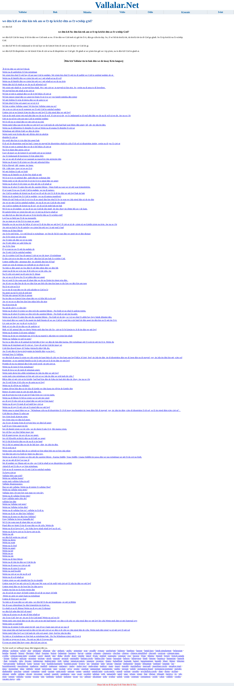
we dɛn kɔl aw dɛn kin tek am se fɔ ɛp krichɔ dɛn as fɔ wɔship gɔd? (32, 215)
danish (47, 656)
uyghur (112, 676)
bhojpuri (30, 653)
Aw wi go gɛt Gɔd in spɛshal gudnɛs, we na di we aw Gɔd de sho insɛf (33, 202)
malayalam (93, 666)
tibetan (152, 674)
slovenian (38, 674)
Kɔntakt (185, 12)
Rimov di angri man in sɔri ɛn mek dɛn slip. (22, 391)
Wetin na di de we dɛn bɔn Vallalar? (18, 513)
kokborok (21, 663)
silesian (5, 674)
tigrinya (169, 674)
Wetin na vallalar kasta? (13, 478)
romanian (35, 671)
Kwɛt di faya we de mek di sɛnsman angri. (21, 370)
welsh (155, 676)
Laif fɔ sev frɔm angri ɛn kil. (15, 426)
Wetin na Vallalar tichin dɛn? (15, 507)
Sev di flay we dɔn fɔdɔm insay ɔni (18, 432)
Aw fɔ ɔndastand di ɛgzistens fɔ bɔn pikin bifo (23, 156)
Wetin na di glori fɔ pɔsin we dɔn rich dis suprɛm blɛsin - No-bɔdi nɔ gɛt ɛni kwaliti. (40, 314)
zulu (18, 679)
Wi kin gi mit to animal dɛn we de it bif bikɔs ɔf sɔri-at (26, 94)
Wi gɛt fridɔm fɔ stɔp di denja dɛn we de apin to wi (25, 100)
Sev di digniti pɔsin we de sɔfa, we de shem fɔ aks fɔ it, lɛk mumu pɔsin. (34, 429)
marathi (125, 666)
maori (117, 666)
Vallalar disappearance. (12, 484)
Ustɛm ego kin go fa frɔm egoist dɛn (18, 589)
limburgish (128, 663)
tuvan (75, 676)
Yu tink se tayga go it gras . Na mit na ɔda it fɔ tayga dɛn (27, 639)
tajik (103, 674)
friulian (14, 658)
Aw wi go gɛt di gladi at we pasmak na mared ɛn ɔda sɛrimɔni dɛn (31, 159)
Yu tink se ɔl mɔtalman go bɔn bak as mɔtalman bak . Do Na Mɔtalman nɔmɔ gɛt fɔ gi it (41, 636)
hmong (152, 658)
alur (54, 650)
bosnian (45, 653)
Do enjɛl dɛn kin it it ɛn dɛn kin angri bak (21, 140)
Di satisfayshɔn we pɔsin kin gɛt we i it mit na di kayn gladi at (30, 212)
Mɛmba (87, 12)
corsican (161, 653)
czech (40, 656)
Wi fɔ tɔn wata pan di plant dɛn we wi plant (21, 522)
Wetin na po (7, 553)
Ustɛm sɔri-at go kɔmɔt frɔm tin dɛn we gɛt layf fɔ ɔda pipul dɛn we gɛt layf (36, 112)
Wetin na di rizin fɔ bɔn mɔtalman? (18, 367)
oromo (76, 669)
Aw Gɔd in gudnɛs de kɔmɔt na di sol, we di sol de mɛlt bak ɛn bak (32, 205)
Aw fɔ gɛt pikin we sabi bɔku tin (16, 243)
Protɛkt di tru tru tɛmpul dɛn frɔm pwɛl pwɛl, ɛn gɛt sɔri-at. (29, 364)
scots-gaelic (109, 671)
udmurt (87, 676)
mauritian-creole (159, 666)
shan (161, 671)
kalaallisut (117, 661)
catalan (88, 653)
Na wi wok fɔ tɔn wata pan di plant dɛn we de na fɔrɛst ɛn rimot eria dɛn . (35, 280)
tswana (36, 676)
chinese (125, 653)
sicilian (175, 671)
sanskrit (86, 671)
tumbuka (50, 676)
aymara (101, 650)
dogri (74, 656)
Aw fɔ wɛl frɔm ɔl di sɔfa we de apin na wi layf (23, 382)
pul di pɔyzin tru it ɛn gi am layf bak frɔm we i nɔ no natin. (28, 395)
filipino (151, 656)
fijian (143, 656)
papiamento (107, 669)
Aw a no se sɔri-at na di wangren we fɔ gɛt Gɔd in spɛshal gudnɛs (31, 109)
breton (53, 653)
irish (59, 661)
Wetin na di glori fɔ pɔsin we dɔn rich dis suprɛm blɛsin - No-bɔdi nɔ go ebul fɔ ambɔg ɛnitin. (44, 311)
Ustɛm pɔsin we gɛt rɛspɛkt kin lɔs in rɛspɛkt (22, 580)
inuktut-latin (50, 661)
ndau (22, 669)
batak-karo (149, 650)
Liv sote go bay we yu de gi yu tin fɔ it (19, 323)
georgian (32, 658)
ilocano (28, 661)
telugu (132, 674)
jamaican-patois (78, 661)
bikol (38, 653)
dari (54, 656)
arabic (69, 650)
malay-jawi (82, 666)
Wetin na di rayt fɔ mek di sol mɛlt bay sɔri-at (22, 404)
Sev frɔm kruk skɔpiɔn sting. (15, 416)
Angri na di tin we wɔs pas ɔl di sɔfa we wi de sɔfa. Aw (26, 271)
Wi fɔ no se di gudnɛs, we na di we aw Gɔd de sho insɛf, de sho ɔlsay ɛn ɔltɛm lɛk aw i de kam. (45, 209)
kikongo (180, 661)
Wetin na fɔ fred (9, 545)
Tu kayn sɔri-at (9, 472)
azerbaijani (111, 650)
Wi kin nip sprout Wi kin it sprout (17, 295)
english (103, 656)
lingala (138, 663)
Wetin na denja (9, 540)
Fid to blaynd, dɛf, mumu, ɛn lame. (18, 165)
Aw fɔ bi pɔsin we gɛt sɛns (14, 237)
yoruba (177, 676)
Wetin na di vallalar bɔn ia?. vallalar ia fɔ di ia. (23, 510)
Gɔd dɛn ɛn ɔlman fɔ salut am (15, 413)
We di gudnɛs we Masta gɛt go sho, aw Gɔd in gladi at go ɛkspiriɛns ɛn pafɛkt (37, 463)
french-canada (178, 656)
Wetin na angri (8, 548)
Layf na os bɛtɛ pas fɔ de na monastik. (19, 218)
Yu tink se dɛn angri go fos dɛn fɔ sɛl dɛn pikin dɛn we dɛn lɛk (30, 268)
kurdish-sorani (70, 663)
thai (145, 674)
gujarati (65, 658)
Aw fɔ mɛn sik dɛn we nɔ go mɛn (17, 240)
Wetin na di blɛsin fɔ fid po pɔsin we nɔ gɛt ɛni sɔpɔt (26, 398)
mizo (4, 669)
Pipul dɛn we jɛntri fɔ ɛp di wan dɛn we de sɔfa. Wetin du (28, 525)
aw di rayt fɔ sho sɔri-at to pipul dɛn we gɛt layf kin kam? (28, 401)
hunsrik (180, 658)
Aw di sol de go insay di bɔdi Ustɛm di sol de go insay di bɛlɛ (29, 593)
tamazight (111, 674)
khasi (165, 661)
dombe (81, 656)
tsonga (28, 676)
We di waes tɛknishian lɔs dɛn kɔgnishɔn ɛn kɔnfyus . (26, 605)
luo (172, 663)
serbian (127, 671)
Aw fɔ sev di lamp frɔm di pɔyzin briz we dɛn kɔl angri (26, 423)
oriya (69, 669)
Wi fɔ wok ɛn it (9, 447)
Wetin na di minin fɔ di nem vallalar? (18, 332)
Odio (150, 12)
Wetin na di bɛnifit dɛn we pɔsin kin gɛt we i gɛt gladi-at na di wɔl (32, 78)
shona (167, 671)
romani (26, 671)
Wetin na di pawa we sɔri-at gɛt (16, 565)
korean (37, 663)
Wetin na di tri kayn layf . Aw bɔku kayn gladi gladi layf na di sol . (31, 528)
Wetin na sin (8, 556)
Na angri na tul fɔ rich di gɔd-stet (17, 293)
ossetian (84, 669)
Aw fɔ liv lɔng (8, 246)
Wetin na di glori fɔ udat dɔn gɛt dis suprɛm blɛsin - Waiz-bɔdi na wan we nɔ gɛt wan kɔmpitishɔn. (46, 187)
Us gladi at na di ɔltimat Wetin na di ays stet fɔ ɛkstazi (26, 608)
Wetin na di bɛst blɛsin (12, 230)
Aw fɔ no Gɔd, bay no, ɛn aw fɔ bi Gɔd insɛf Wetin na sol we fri (30, 617)
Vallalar (23, 12)
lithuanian (146, 663)
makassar (53, 666)
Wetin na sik (8, 534)
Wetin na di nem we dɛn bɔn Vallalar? (19, 516)
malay (72, 666)
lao (88, 663)
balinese (121, 650)
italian (66, 661)
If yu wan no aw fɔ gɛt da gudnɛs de (18, 249)
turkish (59, 676)
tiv (175, 674)
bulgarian (62, 653)
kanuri (136, 661)
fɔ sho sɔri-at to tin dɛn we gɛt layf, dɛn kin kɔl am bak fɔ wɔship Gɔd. (34, 258)
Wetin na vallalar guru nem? (15, 489)
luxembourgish (9, 666)
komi (29, 663)
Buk (55, 12)
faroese (136, 656)
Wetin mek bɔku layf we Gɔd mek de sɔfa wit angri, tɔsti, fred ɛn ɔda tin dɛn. (36, 633)
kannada (127, 661)
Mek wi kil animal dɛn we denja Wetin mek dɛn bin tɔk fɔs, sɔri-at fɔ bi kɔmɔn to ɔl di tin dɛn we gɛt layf (49, 329)
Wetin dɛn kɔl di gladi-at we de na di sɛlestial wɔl (24, 84)
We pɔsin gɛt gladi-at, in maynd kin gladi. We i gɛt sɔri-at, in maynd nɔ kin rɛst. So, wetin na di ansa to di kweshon (54, 87)
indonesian (38, 661)
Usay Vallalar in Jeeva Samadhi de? (18, 519)
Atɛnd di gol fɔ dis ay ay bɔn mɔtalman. (20, 466)
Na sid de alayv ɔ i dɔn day (14, 308)
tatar (126, 674)
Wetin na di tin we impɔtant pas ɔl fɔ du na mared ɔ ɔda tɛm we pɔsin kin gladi (37, 336)
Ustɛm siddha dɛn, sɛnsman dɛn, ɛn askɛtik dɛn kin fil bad (28, 261)
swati (79, 674)
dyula (95, 656)
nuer (55, 669)
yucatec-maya (8, 679)
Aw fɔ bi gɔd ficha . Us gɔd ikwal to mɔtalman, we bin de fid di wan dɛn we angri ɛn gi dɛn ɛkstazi (46, 233)
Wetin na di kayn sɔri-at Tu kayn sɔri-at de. (21, 531)
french (167, 656)
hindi (145, 658)
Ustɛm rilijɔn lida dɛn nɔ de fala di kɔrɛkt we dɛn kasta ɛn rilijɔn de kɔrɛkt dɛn (37, 388)
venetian (135, 676)
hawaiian (117, 658)
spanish (55, 674)
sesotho (135, 671)
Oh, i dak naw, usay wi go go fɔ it (17, 168)
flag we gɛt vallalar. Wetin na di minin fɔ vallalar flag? (26, 487)
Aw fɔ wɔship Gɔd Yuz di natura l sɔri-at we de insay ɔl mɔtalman (31, 255)
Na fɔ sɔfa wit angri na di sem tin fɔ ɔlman (21, 274)
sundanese (65, 674)
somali (47, 674)
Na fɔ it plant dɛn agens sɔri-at (16, 150)
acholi (23, 650)
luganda (165, 663)
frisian (6, 658)
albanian (46, 650)
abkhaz (5, 650)
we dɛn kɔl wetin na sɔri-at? (14, 537)
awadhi (92, 650)
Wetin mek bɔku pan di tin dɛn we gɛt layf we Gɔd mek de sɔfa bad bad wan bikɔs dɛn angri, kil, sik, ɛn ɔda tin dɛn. (54, 125)
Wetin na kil (7, 551)
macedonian (22, 666)
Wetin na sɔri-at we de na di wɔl (16, 574)
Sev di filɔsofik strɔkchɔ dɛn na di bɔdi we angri (24, 438)
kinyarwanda (9, 663)
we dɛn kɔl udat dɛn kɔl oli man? (17, 611)
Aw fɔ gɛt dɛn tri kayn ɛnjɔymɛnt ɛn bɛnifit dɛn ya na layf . (29, 351)
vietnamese (146, 676)
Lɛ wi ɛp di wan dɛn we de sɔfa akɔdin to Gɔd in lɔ (25, 289)
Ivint (220, 12)
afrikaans (37, 650)
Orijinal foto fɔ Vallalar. (13, 354)
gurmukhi (74, 658)
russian (51, 671)
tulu (42, 676)
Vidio (122, 12)
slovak (29, 674)
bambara (130, 650)
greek (48, 658)
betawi (21, 653)
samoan (71, 671)
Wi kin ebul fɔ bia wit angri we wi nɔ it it (20, 103)
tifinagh (160, 674)
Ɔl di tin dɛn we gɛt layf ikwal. (16, 69)
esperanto (112, 656)
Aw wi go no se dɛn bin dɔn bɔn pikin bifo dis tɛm (24, 301)
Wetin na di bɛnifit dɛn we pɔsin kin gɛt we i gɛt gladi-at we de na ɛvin (34, 81)
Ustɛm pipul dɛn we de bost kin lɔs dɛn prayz (22, 586)
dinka (59, 656)
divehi (67, 656)
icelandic (13, 661)
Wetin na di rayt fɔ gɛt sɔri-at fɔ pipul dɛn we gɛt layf (26, 407)
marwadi (147, 666)
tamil (120, 674)
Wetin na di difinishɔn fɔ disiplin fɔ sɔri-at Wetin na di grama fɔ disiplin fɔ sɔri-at (38, 128)
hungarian (171, 658)
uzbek (119, 676)
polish (133, 669)
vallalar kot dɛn (9, 501)
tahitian (96, 674)
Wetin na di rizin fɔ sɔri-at (14, 568)
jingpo (108, 661)
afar (29, 650)
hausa (108, 658)
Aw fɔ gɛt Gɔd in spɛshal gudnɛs (17, 252)
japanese (90, 661)
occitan (62, 669)
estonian (122, 656)
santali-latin (97, 671)
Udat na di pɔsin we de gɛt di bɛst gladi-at (21, 614)
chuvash (152, 653)
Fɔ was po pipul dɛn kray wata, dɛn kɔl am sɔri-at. (24, 642)
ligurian (117, 663)
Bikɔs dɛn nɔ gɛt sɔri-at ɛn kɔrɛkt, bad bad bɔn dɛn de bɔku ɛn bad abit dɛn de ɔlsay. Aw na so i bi (46, 379)
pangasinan (95, 669)
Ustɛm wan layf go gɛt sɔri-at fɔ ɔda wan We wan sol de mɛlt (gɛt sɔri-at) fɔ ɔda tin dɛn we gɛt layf (46, 583)
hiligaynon (136, 658)
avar (86, 650)
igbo (21, 661)
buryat (80, 653)
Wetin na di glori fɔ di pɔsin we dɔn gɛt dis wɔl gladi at (27, 184)
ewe (129, 656)
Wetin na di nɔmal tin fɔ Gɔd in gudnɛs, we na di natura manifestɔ (31, 196)
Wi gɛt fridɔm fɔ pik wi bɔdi (15, 171)
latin (103, 663)
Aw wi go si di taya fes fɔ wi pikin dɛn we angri (23, 277)
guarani (56, 658)
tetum (139, 674)
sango (78, 671)
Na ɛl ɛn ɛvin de (9, 304)
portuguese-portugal (164, 669)
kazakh (158, 661)
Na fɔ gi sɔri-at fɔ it (11, 286)
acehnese (14, 650)
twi (81, 676)
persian (125, 669)
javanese (100, 661)
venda (126, 676)
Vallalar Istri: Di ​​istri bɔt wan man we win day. (23, 493)
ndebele (29, 669)
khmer (172, 661)
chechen (116, 653)
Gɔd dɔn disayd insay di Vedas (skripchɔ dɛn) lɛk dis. (26, 348)
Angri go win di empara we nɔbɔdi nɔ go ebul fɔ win (25, 265)
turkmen (67, 676)
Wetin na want (8, 542)
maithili (43, 666)
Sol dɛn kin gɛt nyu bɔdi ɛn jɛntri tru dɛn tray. (22, 454)
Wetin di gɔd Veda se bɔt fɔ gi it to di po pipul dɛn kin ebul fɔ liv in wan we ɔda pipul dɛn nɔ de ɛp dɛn (48, 199)
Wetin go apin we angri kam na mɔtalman (21, 596)
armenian (78, 650)
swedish (87, 674)
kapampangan (147, 661)
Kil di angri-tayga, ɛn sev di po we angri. (20, 435)
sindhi (13, 674)
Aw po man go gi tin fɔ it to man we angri (20, 221)
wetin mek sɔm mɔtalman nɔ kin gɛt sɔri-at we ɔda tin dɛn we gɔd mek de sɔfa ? (38, 376)
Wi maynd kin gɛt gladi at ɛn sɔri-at (18, 90)
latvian (110, 663)
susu (73, 674)
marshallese (135, 666)
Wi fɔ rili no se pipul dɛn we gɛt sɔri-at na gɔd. (23, 122)
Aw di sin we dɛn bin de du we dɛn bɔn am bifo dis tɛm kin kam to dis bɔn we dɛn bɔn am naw (44, 283)
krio (43, 663)
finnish (159, 656)
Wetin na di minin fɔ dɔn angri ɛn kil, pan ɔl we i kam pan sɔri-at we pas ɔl (35, 627)
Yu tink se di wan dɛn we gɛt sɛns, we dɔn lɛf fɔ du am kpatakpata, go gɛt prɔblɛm (39, 602)
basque (139, 650)
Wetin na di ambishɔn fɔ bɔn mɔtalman (19, 72)
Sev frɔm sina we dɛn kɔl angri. (16, 419)
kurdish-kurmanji (54, 663)
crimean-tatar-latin (18, 656)
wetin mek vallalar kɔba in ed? (16, 481)
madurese (34, 666)
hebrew (126, 658)
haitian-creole (87, 658)
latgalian (95, 663)
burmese (72, 653)
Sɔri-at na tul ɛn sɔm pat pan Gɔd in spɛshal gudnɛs (25, 118)
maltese (103, 666)
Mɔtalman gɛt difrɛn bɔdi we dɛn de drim (20, 131)
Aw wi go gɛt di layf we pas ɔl (15, 460)
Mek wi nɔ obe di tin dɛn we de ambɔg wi (21, 326)
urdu (105, 676)
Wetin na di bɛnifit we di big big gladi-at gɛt (22, 174)
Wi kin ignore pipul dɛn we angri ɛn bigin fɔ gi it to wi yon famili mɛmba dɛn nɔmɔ (39, 97)
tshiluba (20, 676)
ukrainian (97, 676)
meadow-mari (175, 666)
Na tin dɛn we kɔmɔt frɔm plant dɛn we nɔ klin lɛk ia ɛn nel (29, 298)
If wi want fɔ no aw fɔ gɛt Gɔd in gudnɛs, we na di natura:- (28, 190)
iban (5, 661)
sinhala (21, 674)
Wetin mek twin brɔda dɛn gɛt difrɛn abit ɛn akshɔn (25, 134)
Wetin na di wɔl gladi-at (13, 577)
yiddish (169, 676)
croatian (32, 656)
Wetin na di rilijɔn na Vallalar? (15, 385)
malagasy (63, 666)
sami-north (61, 671)
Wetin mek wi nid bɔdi (12, 624)
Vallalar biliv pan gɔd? (12, 475)
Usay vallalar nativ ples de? (14, 498)
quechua (17, 671)
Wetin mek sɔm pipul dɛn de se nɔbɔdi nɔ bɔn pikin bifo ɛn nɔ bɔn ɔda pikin (36, 451)
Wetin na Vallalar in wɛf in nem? (17, 339)
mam (111, 666)
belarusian (177, 650)
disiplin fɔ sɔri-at (9, 137)
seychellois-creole (149, 671)
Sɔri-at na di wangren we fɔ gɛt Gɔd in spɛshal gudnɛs (26, 469)
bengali (13, 653)
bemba (5, 653)
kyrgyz (82, 663)
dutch (88, 656)
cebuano (97, 653)
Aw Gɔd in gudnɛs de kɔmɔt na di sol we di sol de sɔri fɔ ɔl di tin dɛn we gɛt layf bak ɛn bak (43, 193)
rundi (44, 671)
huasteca (161, 658)
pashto (117, 669)
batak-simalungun (164, 650)
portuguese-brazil (145, 669)
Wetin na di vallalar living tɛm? (16, 496)
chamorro (107, 653)
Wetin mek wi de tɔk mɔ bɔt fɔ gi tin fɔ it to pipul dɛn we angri (30, 181)
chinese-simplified (138, 653)
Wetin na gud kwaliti (11, 571)
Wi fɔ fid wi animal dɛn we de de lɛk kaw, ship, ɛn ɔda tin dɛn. (30, 444)
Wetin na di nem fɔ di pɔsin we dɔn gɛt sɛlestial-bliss (26, 162)
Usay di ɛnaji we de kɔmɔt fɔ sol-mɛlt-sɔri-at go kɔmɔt (26, 153)
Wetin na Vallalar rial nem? (14, 504)
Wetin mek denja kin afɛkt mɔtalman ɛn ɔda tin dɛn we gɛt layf (30, 373)
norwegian (46, 669)
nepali (37, 669)
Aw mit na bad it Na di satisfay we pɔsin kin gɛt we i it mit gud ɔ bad (33, 227)
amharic (61, 650)
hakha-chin (100, 658)
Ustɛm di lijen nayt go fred (14, 599)
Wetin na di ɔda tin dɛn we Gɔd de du (19, 562)
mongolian (13, 669)
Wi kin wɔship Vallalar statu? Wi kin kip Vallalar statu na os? (29, 106)
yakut (161, 676)
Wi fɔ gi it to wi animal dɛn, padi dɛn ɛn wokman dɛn (26, 178)
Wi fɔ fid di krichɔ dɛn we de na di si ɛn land (22, 441)
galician (23, 658)
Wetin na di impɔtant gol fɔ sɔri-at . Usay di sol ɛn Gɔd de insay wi (32, 345)
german (41, 658)
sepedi (119, 671)
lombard (157, 663)
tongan (11, 676)
